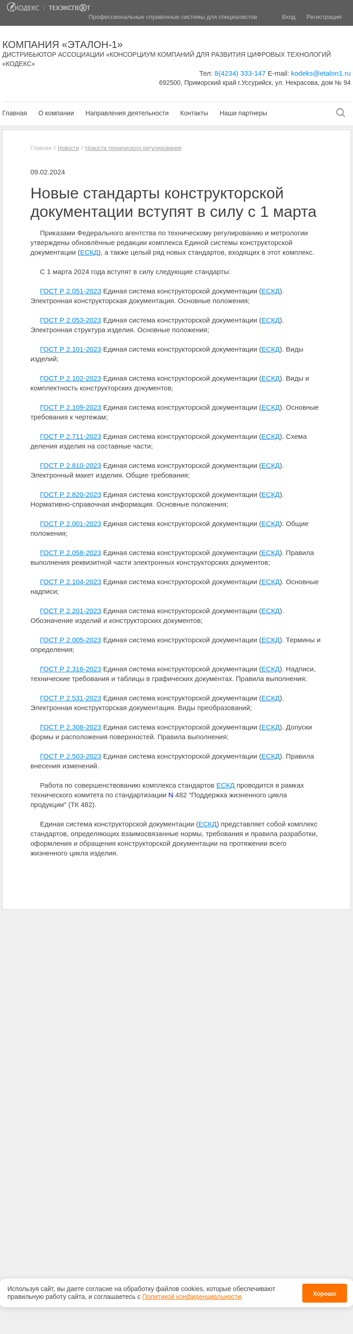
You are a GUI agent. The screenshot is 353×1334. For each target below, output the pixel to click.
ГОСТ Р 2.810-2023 (70, 465)
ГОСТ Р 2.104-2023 (70, 582)
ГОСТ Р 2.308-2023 (70, 727)
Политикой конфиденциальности (191, 1296)
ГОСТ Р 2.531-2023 (70, 698)
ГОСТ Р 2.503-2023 (70, 756)
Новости (68, 148)
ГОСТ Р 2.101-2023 (70, 349)
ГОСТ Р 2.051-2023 (70, 291)
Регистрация (323, 16)
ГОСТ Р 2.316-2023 (70, 669)
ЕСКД (89, 252)
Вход (288, 16)
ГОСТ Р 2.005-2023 (70, 640)
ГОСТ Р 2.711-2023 (70, 436)
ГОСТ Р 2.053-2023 (70, 320)
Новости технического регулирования (133, 148)
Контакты (194, 113)
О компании (56, 113)
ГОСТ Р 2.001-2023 (70, 523)
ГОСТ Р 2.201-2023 (70, 611)
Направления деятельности (127, 113)
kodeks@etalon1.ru (321, 73)
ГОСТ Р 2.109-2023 (70, 407)
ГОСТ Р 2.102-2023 (70, 378)
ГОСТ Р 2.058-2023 (70, 552)
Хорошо (324, 1293)
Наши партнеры (243, 113)
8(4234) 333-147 (240, 73)
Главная (14, 113)
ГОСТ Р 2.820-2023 (70, 494)
